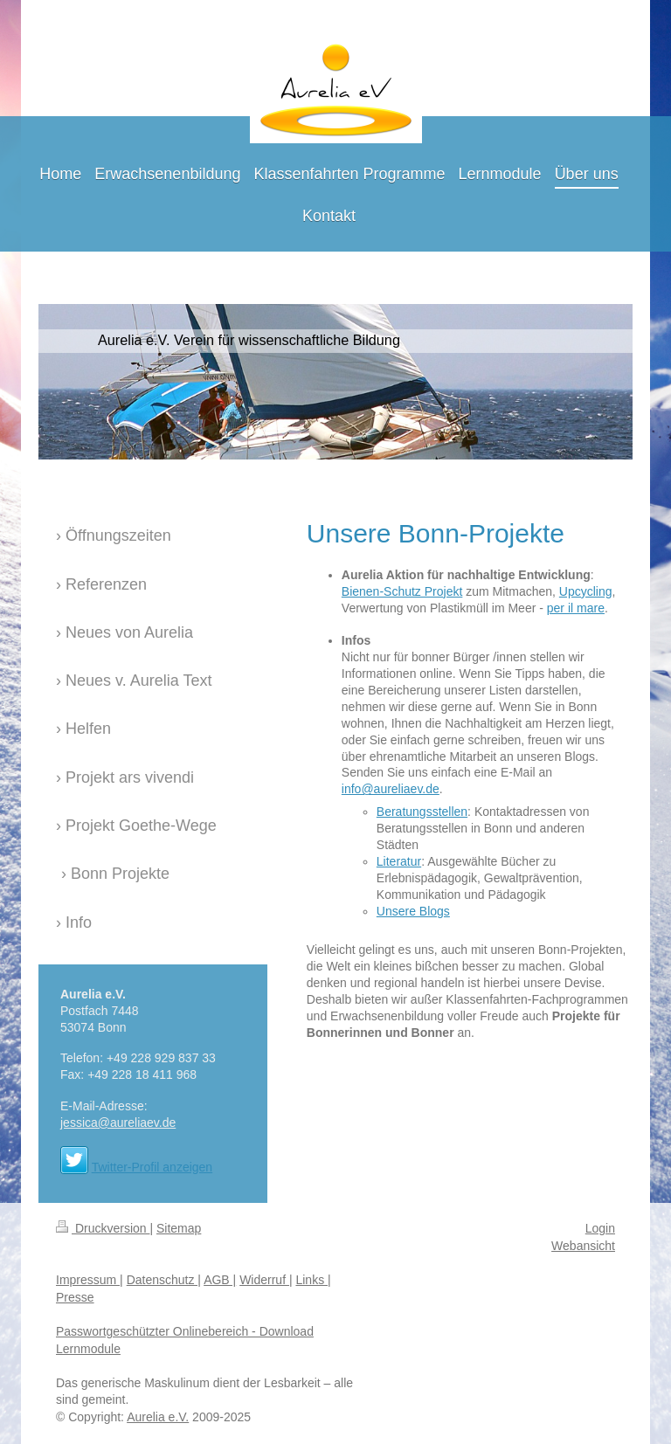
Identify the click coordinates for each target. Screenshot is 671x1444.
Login (600, 1228)
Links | (312, 1280)
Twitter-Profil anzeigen (152, 1167)
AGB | (220, 1280)
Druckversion (102, 1228)
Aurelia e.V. (158, 1417)
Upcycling (585, 591)
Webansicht (583, 1246)
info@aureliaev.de (390, 789)
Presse (75, 1297)
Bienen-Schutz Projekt (402, 591)
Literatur (399, 861)
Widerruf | (265, 1280)
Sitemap (178, 1228)
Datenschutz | (164, 1280)
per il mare (576, 608)
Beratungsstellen (422, 812)
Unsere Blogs (413, 911)
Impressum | (89, 1280)
